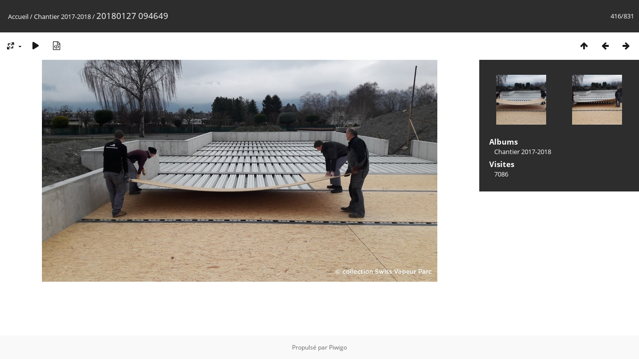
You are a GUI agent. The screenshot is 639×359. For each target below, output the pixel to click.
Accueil (18, 16)
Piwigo (338, 347)
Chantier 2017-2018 (62, 16)
